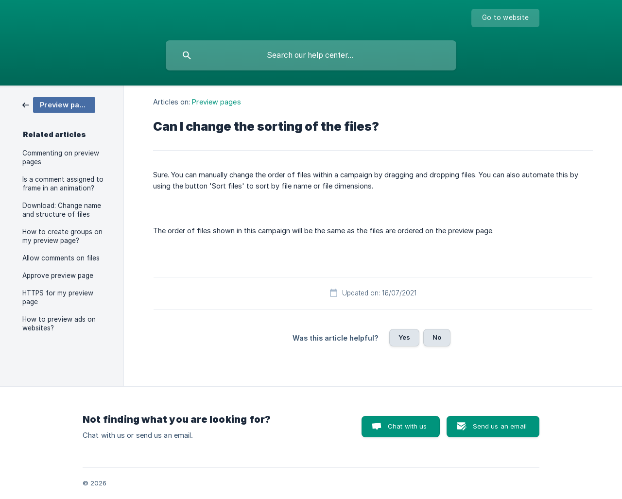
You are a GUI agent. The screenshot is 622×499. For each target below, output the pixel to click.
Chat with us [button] (407, 426)
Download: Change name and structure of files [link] (61, 210)
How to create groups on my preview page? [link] (62, 236)
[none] (505, 18)
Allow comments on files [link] (61, 258)
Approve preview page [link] (57, 275)
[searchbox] (311, 55)
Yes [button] (404, 337)
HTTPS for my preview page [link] (57, 297)
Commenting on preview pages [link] (60, 157)
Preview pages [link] (216, 102)
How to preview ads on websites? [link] (59, 323)
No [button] (436, 337)
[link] (58, 104)
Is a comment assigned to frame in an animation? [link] (63, 183)
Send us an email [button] (500, 426)
